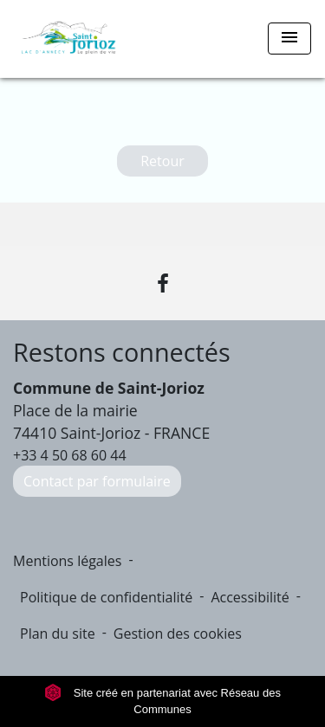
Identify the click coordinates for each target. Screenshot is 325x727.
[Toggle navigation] (289, 39)
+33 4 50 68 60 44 (70, 455)
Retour (162, 160)
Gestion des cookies (178, 633)
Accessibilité (250, 597)
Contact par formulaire (97, 481)
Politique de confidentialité (106, 597)
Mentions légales (67, 560)
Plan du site (57, 633)
